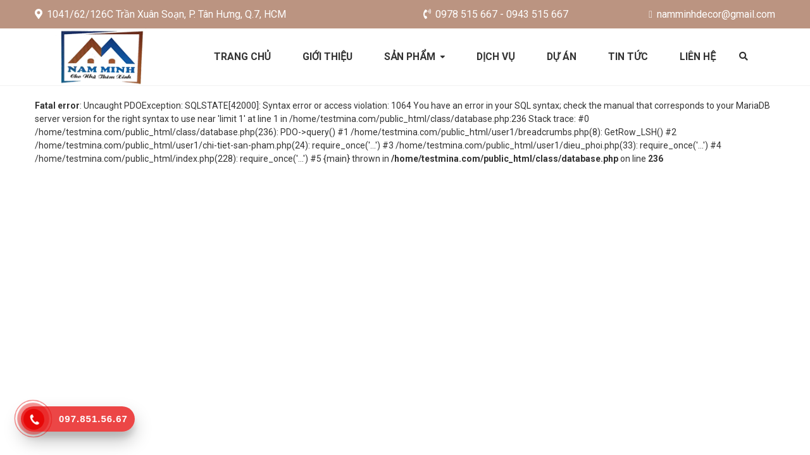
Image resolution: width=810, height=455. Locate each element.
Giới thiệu (326, 57)
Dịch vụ (496, 57)
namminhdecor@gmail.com (712, 14)
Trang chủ (240, 57)
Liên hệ (700, 57)
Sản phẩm (409, 57)
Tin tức (630, 57)
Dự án (563, 57)
